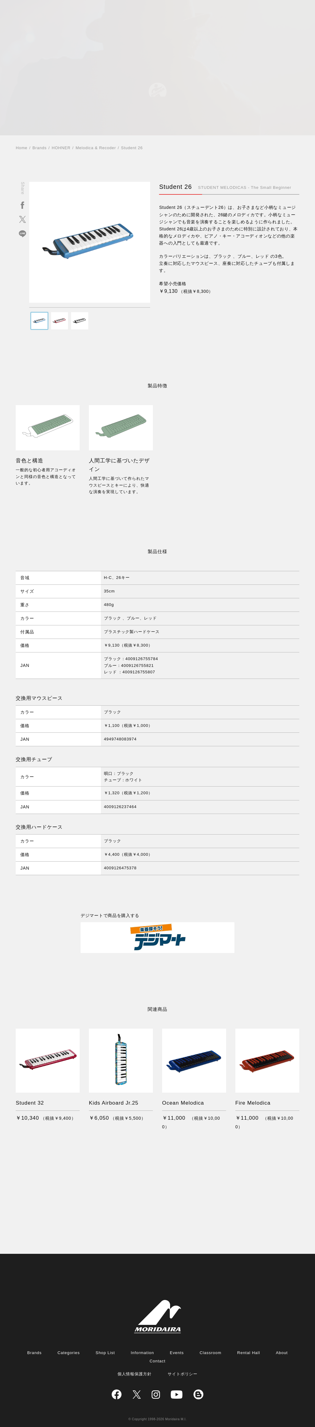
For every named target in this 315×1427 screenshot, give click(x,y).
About (282, 1352)
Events (177, 1352)
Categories (69, 1352)
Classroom (210, 1352)
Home (21, 147)
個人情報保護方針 (135, 1374)
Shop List (105, 1352)
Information (142, 1352)
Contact (157, 1361)
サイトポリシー (183, 1374)
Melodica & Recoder (96, 147)
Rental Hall (248, 1352)
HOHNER (61, 147)
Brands (40, 147)
